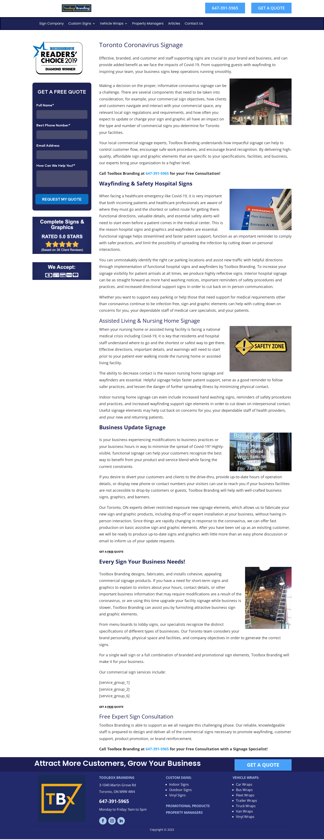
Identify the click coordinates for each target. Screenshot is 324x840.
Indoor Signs (179, 785)
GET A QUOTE (271, 8)
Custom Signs (79, 23)
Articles (174, 23)
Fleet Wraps (245, 796)
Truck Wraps (246, 806)
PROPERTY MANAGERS (184, 813)
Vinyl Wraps (245, 817)
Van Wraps (244, 812)
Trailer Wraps (246, 801)
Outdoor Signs (180, 790)
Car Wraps (244, 785)
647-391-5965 (225, 8)
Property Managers (147, 23)
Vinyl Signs (177, 796)
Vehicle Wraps (111, 23)
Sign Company (51, 23)
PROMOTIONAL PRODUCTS (188, 806)
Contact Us (194, 23)
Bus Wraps (244, 790)
